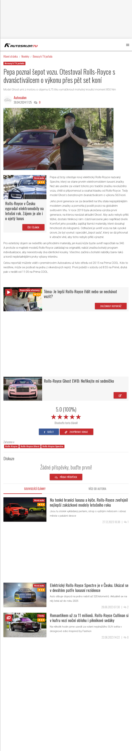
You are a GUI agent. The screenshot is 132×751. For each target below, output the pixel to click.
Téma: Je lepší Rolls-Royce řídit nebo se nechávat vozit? (80, 293)
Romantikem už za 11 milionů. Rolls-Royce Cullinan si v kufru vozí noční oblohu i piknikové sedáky (89, 617)
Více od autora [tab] (97, 489)
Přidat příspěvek (66, 477)
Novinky (25, 56)
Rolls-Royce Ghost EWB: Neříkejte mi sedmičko (79, 381)
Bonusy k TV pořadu (42, 56)
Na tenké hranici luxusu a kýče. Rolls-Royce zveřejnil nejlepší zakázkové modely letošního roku (89, 502)
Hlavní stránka (10, 56)
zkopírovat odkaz (76, 432)
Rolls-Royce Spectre (52, 446)
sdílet (49, 432)
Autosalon (21, 97)
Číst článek (33, 227)
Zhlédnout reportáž (111, 306)
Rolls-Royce (11, 446)
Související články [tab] (35, 489)
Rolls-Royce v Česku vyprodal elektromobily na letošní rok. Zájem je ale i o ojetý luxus (24, 210)
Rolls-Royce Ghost (30, 446)
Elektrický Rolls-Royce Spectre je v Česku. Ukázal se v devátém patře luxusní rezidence (89, 587)
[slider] (66, 416)
